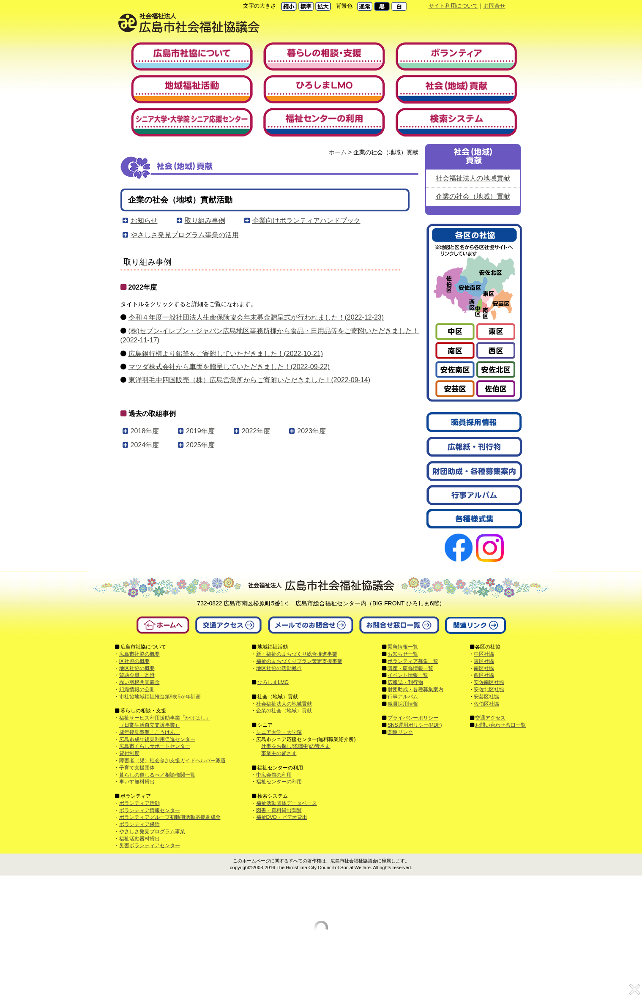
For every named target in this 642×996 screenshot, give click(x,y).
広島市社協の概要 (139, 654)
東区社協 (484, 661)
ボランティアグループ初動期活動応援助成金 (170, 817)
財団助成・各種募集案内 (415, 689)
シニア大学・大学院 (279, 732)
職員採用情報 (403, 704)
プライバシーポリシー (413, 718)
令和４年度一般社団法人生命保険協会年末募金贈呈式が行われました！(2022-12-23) (256, 317)
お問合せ (494, 6)
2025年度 (200, 445)
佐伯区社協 (486, 704)
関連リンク (400, 732)
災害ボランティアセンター (149, 845)
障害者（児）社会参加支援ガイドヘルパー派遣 (172, 760)
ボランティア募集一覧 (413, 661)
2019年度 (200, 431)
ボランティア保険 (139, 824)
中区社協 (484, 654)
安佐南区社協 (489, 682)
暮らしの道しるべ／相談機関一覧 (157, 775)
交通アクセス (490, 718)
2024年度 (145, 445)
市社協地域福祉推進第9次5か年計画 (160, 697)
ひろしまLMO (273, 682)
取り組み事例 (205, 220)
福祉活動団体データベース (286, 803)
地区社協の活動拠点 (279, 668)
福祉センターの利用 (279, 782)
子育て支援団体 (137, 768)
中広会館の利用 (274, 775)
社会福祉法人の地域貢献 (473, 178)
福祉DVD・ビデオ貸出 (281, 817)
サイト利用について (453, 6)
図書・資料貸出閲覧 (279, 810)
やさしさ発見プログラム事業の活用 (185, 234)
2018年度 (145, 431)
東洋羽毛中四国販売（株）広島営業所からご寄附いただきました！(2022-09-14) (249, 379)
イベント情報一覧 (408, 675)
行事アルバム (403, 697)
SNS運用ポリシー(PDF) (415, 725)
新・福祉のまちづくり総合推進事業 (296, 654)
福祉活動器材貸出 (139, 839)
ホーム (338, 152)
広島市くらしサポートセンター (154, 746)
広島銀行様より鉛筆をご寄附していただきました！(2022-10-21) (225, 353)
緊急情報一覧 (403, 647)
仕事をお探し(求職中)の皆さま (296, 746)
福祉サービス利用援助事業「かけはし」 (164, 718)
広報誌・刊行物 (405, 682)
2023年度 (311, 431)
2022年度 (256, 431)
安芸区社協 (486, 697)
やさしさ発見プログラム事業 (152, 832)
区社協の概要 (134, 661)
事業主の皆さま (279, 753)
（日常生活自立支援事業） (149, 725)
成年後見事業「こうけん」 (149, 732)
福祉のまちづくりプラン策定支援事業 (299, 661)
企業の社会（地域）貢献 (473, 196)
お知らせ (144, 220)
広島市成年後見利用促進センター (157, 739)
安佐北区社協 (489, 689)
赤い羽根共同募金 (139, 682)
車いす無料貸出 (137, 782)
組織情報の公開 (137, 689)
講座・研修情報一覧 (410, 668)
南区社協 (484, 668)
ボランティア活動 (139, 803)
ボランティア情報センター (149, 810)
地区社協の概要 (137, 668)
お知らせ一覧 (403, 654)
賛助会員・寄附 (137, 675)
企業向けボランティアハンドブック (306, 220)
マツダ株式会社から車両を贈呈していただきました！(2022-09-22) (229, 366)
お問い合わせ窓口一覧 (500, 725)
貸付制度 (129, 753)
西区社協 (484, 675)
